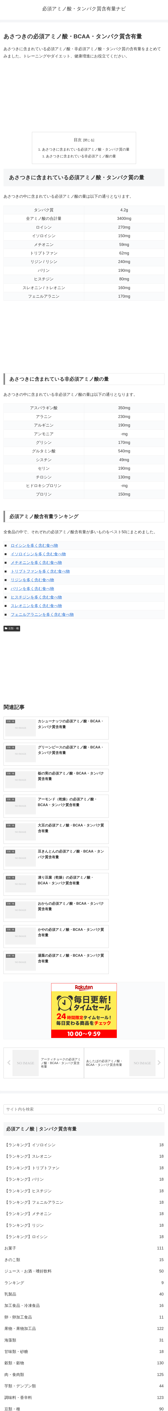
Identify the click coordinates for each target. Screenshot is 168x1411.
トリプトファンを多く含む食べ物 (40, 572)
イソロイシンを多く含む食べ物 (38, 555)
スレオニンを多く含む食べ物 (36, 606)
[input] (84, 976)
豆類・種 (12, 629)
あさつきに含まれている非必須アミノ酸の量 (81, 157)
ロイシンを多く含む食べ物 (34, 546)
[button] (160, 975)
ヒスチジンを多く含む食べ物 (36, 598)
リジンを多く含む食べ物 (32, 580)
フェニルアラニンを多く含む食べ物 (42, 615)
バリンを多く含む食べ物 (32, 589)
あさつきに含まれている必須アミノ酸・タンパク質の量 (86, 150)
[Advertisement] (84, 95)
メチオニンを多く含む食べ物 (36, 563)
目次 (78, 140)
